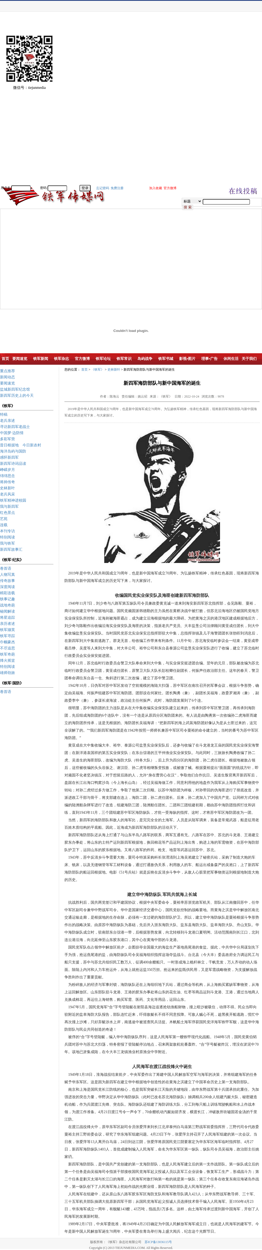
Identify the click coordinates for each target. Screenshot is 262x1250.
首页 (84, 369)
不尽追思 (7, 648)
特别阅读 (7, 537)
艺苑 (3, 519)
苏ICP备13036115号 (158, 1242)
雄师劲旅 (7, 673)
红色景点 (7, 513)
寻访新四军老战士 (15, 427)
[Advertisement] (243, 104)
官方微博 (170, 188)
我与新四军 (9, 507)
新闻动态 (7, 377)
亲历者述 (7, 624)
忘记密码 (102, 188)
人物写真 (7, 575)
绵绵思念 (7, 476)
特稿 (3, 414)
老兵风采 (7, 494)
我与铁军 (7, 543)
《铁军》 (97, 369)
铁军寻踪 (7, 636)
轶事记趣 (7, 599)
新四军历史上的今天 (17, 396)
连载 (3, 525)
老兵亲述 (7, 421)
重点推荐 (7, 371)
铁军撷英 (7, 630)
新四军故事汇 (11, 549)
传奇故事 (7, 581)
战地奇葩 (7, 605)
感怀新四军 (9, 457)
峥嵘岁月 (7, 470)
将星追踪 (7, 618)
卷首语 (5, 568)
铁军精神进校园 (13, 500)
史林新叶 (7, 488)
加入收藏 (155, 188)
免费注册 (117, 188)
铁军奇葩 (7, 654)
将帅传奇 (7, 482)
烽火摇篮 (7, 660)
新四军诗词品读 (13, 464)
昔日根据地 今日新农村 (20, 445)
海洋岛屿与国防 (13, 451)
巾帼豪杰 (7, 642)
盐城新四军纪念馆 (15, 389)
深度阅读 (7, 587)
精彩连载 (7, 593)
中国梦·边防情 (12, 433)
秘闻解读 (7, 611)
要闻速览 (7, 383)
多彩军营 (7, 439)
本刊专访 (7, 531)
